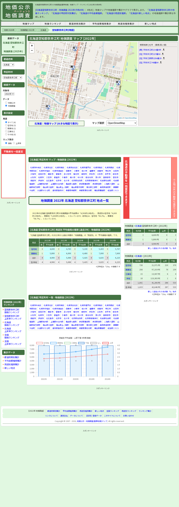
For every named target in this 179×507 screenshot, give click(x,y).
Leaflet (119, 118)
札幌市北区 (48, 167)
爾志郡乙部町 (91, 187)
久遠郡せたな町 (43, 190)
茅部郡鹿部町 (84, 183)
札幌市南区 (98, 167)
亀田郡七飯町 (71, 183)
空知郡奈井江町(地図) (63, 29)
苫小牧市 (67, 174)
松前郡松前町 (105, 180)
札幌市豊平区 (85, 167)
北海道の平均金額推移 (91, 13)
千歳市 (64, 177)
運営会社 (64, 415)
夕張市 (33, 174)
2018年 (113, 240)
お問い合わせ (128, 415)
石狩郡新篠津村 (91, 180)
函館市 (68, 170)
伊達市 (41, 180)
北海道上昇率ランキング (12, 330)
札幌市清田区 (57, 170)
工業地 (128, 274)
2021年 (64, 240)
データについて (76, 415)
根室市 (56, 177)
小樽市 (76, 170)
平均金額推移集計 (101, 23)
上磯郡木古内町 (57, 183)
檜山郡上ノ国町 (62, 187)
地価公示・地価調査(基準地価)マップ (92, 421)
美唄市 (84, 174)
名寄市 (41, 177)
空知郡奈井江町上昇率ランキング (12, 317)
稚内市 (76, 174)
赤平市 (107, 174)
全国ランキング (112, 411)
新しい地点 (151, 23)
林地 (128, 278)
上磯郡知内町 (42, 183)
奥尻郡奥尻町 (105, 187)
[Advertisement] (13, 250)
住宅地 (34, 249)
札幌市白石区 (72, 167)
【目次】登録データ (93, 415)
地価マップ (28, 23)
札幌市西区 (109, 167)
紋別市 (115, 174)
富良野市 (106, 177)
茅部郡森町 (97, 183)
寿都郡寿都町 (71, 190)
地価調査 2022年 (27, 30)
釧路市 (100, 170)
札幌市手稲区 (44, 170)
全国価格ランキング (11, 336)
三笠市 (49, 177)
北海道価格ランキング (11, 323)
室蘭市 (92, 170)
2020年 (80, 240)
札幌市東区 (59, 167)
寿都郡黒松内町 (85, 190)
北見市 (116, 170)
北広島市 (49, 180)
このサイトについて (112, 415)
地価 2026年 (9, 30)
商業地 (34, 253)
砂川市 (80, 177)
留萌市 (58, 174)
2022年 (47, 240)
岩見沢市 (42, 174)
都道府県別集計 (77, 23)
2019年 (96, 240)
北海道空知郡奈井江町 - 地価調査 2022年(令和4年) (60, 9)
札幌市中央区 (35, 167)
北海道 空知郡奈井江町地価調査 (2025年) (13, 47)
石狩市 (58, 180)
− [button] (32, 50)
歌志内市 (89, 177)
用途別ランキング (129, 411)
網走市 (50, 174)
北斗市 (66, 180)
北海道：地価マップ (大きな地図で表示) (56, 123)
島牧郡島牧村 (57, 190)
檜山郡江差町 (48, 187)
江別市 (100, 174)
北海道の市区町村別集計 (64, 13)
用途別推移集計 (126, 23)
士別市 (33, 177)
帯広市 (108, 170)
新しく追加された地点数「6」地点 (162, 291)
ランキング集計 (145, 411)
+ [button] (32, 46)
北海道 (43, 30)
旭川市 (84, 170)
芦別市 (92, 174)
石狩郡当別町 (77, 180)
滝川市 (72, 177)
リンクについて (51, 415)
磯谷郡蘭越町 (99, 190)
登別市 (115, 177)
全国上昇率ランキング (12, 342)
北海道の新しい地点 (140, 13)
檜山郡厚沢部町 (77, 187)
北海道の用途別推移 (116, 13)
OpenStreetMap (131, 118)
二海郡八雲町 (109, 183)
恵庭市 (33, 180)
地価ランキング (53, 23)
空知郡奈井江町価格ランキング (11, 311)
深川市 (98, 177)
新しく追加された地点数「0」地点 (162, 248)
